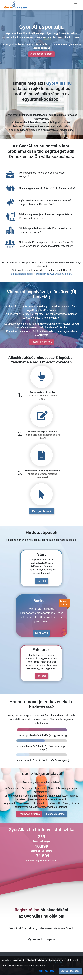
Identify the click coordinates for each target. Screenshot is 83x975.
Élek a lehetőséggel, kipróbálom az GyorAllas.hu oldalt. (41, 273)
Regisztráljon (27, 909)
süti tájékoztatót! (37, 965)
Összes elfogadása (70, 971)
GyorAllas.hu (59, 83)
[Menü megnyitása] (76, 4)
